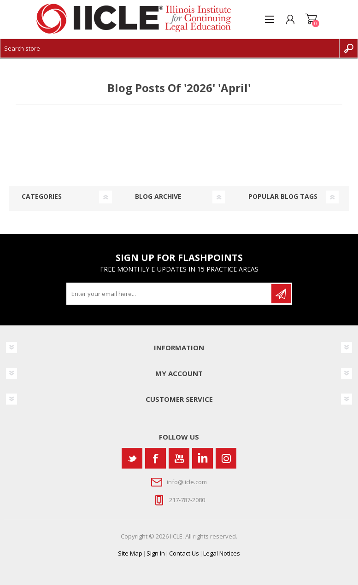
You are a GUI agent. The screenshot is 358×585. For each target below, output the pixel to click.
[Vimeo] (202, 458)
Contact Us (184, 553)
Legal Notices (221, 553)
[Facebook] (155, 458)
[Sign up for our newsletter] (169, 293)
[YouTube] (179, 458)
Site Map (130, 553)
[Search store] (169, 48)
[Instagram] (226, 458)
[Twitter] (132, 458)
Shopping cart (311, 19)
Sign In (156, 553)
